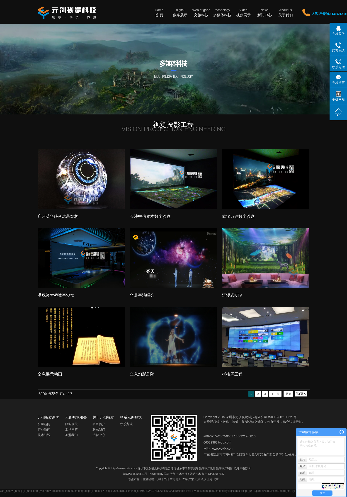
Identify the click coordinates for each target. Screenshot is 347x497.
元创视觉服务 (76, 417)
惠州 (178, 479)
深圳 (160, 479)
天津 (197, 479)
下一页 (275, 393)
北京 (215, 479)
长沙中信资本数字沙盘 (150, 216)
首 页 (159, 12)
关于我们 (285, 12)
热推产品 (134, 479)
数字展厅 (180, 12)
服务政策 (71, 424)
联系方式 (126, 424)
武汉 (203, 479)
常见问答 (71, 429)
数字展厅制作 (224, 468)
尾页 (288, 393)
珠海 (185, 479)
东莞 (172, 479)
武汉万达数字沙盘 (238, 216)
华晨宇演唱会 (142, 295)
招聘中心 (98, 435)
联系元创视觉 (131, 417)
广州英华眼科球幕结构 (58, 216)
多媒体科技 (222, 12)
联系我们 (98, 429)
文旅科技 (201, 12)
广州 (166, 479)
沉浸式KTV (232, 295)
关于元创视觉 (103, 417)
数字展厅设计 (207, 468)
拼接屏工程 (232, 374)
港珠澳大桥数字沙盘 (56, 295)
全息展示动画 (50, 374)
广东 (191, 479)
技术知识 (44, 435)
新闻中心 (264, 12)
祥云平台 (169, 473)
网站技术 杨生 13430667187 (207, 473)
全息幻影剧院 (142, 374)
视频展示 (243, 12)
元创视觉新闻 (48, 417)
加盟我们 (71, 435)
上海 (209, 479)
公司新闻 (44, 424)
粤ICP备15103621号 (135, 473)
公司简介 (98, 424)
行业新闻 (44, 429)
